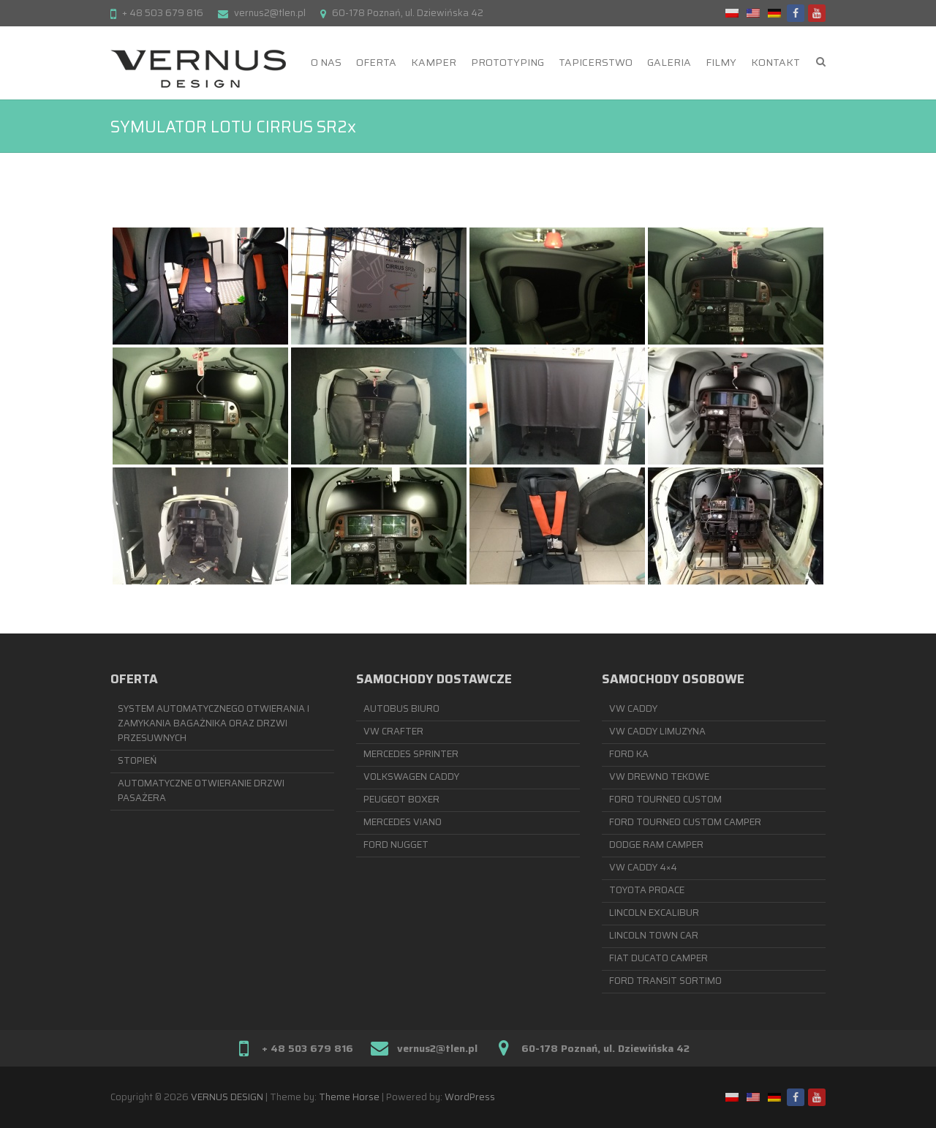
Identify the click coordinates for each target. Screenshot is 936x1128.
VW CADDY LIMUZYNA (657, 731)
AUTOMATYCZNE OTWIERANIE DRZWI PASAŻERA (201, 790)
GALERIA (669, 62)
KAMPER (433, 62)
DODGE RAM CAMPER (656, 844)
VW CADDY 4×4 (643, 867)
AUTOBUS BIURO (401, 708)
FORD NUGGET (396, 844)
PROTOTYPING (507, 62)
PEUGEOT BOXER (401, 799)
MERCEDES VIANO (402, 822)
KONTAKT (775, 62)
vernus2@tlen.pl (270, 12)
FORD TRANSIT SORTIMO (665, 980)
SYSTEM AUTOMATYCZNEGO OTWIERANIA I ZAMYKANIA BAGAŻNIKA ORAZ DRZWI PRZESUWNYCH (213, 723)
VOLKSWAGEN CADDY (411, 776)
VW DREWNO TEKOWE (659, 776)
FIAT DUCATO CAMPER (658, 958)
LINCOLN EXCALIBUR (654, 912)
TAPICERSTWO (596, 62)
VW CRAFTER (393, 731)
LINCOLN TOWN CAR (653, 935)
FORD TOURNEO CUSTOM (665, 799)
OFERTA (376, 62)
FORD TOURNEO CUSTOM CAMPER (685, 822)
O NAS (326, 62)
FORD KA (629, 754)
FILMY (721, 62)
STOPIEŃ (137, 760)
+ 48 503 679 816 (162, 12)
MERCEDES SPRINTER (410, 754)
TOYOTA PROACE (646, 890)
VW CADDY (633, 708)
